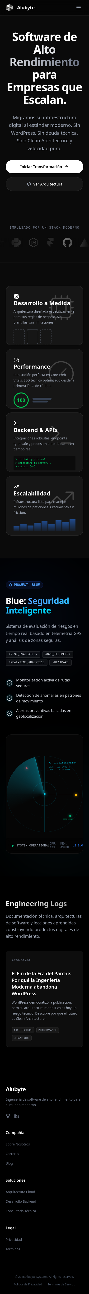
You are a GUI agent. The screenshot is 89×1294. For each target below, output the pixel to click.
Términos (13, 1249)
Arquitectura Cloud (20, 1192)
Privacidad (14, 1239)
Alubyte (20, 7)
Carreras (12, 1153)
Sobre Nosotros (18, 1144)
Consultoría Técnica (21, 1211)
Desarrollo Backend (21, 1201)
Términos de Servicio (61, 1284)
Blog (9, 1163)
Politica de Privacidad (28, 1284)
